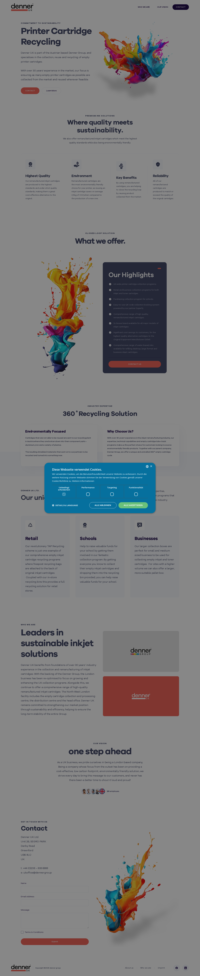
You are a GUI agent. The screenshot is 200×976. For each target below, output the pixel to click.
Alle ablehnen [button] (103, 505)
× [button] (151, 466)
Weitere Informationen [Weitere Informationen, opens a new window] (83, 481)
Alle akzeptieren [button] (133, 505)
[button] (65, 505)
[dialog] (100, 488)
